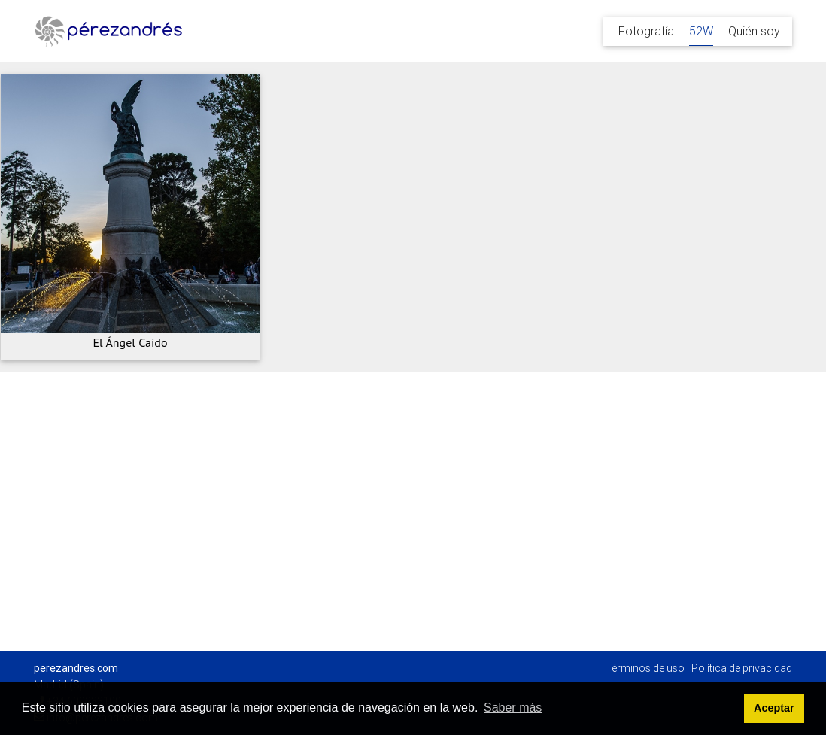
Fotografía (646, 30)
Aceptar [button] (774, 708)
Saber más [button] (513, 707)
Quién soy (754, 30)
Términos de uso (645, 668)
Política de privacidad (741, 668)
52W (701, 30)
